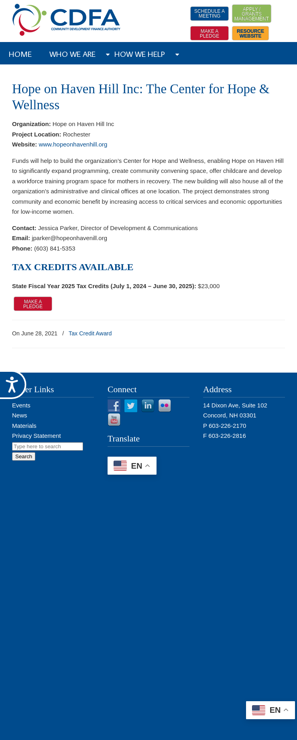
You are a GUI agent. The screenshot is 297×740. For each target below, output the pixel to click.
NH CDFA (66, 19)
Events (21, 405)
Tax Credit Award (90, 333)
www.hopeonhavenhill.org (73, 144)
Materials (24, 425)
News (19, 415)
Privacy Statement (36, 435)
